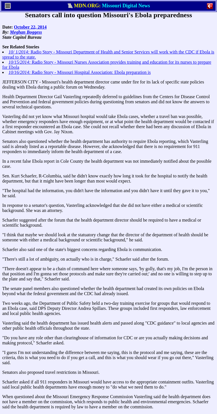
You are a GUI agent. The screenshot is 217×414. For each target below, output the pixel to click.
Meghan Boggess (26, 32)
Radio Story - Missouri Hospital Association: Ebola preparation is (79, 72)
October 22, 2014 (30, 27)
